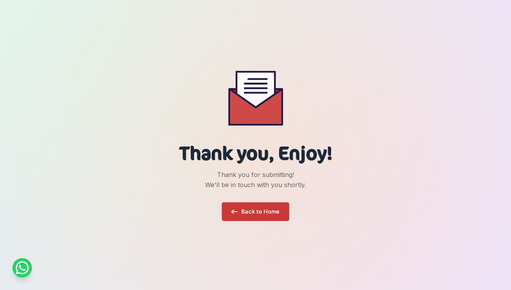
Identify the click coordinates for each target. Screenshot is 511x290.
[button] (255, 211)
